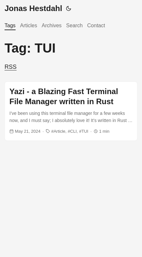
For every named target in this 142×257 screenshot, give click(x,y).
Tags (10, 25)
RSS (11, 67)
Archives (51, 25)
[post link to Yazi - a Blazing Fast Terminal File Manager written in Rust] (71, 111)
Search (74, 25)
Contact (96, 25)
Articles (28, 25)
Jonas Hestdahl (33, 8)
